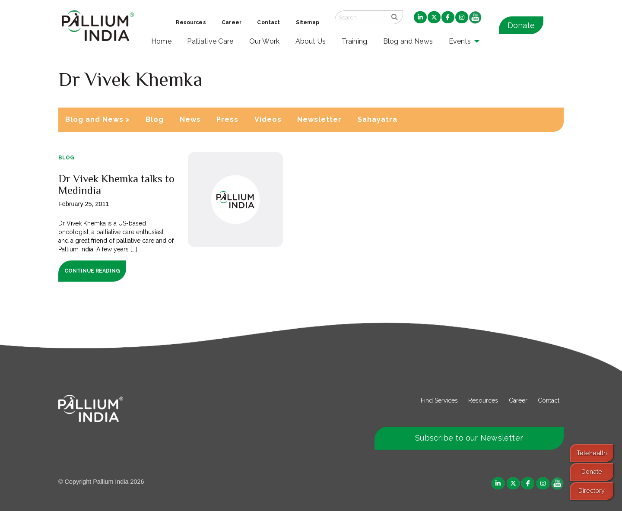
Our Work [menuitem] (264, 41)
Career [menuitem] (231, 22)
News (190, 119)
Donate (521, 25)
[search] (395, 17)
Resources (483, 400)
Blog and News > (97, 119)
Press (227, 119)
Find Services (439, 400)
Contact (548, 400)
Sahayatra (377, 119)
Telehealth (592, 453)
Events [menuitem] (460, 41)
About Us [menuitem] (310, 41)
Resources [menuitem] (191, 22)
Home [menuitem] (161, 41)
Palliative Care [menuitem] (210, 41)
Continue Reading (92, 271)
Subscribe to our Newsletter (469, 437)
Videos (268, 119)
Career (518, 400)
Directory (591, 490)
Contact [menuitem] (268, 22)
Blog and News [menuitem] (408, 41)
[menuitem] (420, 17)
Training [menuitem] (355, 41)
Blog (155, 119)
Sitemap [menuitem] (307, 22)
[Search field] (361, 17)
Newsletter (319, 119)
